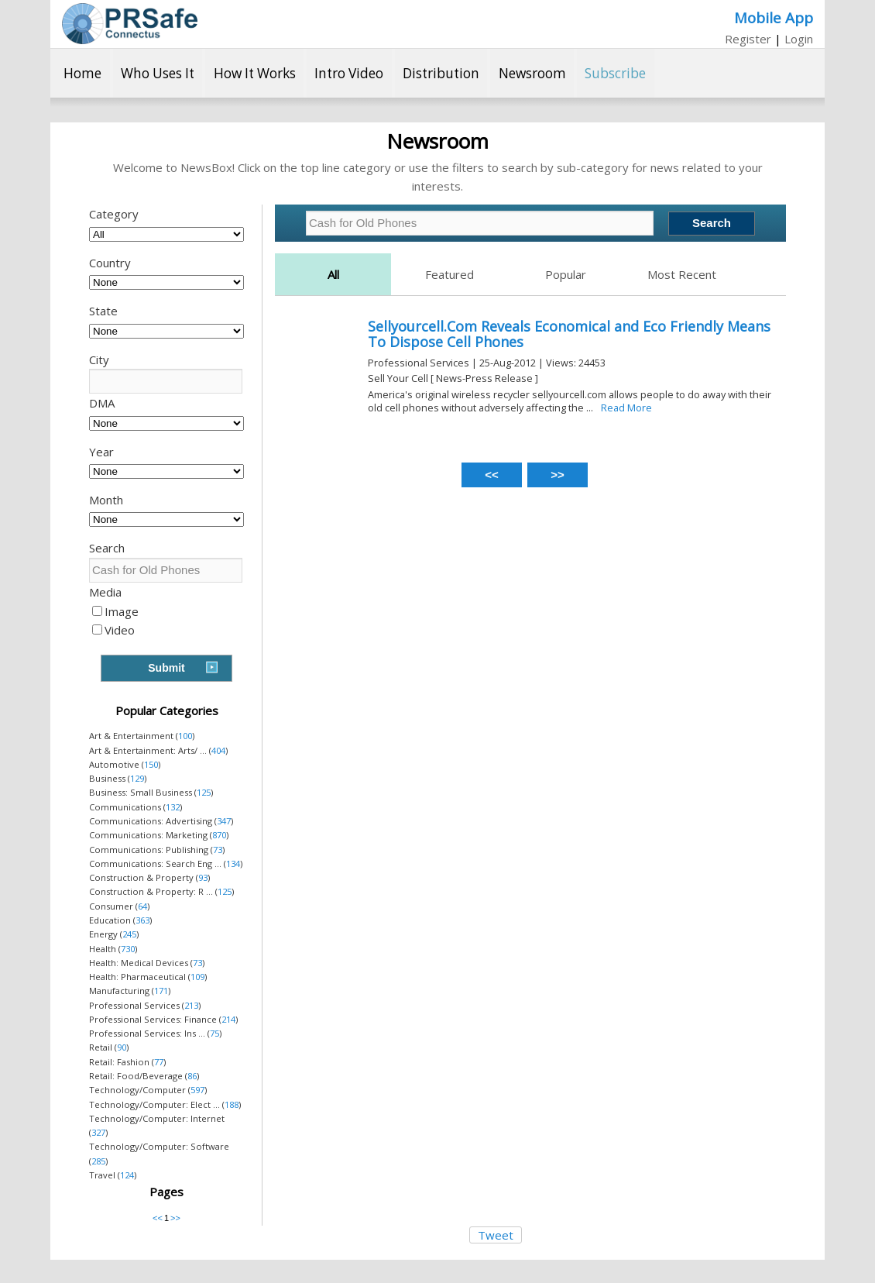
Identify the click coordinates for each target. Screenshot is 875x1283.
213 (191, 1005)
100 (185, 735)
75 (214, 1033)
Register (748, 38)
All (333, 274)
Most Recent (681, 274)
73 (217, 849)
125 (204, 792)
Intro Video (348, 73)
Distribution (441, 73)
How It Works (255, 73)
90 (121, 1047)
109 (197, 976)
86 (192, 1076)
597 (197, 1090)
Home (82, 73)
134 (233, 863)
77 (158, 1062)
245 (129, 934)
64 (142, 906)
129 (137, 778)
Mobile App (773, 17)
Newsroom (532, 73)
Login (798, 38)
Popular (565, 274)
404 (218, 750)
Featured (449, 274)
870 (219, 835)
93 (203, 877)
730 (128, 949)
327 (98, 1132)
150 (151, 764)
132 (173, 807)
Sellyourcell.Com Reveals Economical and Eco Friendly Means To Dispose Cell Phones (569, 334)
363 (142, 920)
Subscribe (615, 73)
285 (98, 1161)
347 (224, 821)
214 (228, 1019)
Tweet (495, 1235)
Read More (626, 407)
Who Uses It (157, 73)
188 (231, 1104)
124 (127, 1175)
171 (161, 990)
